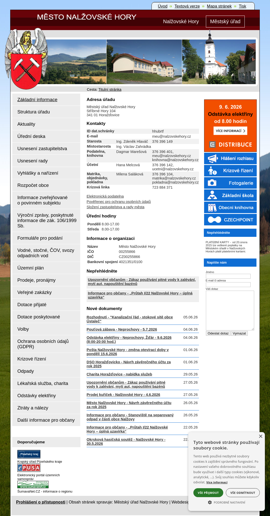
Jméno (210, 272)
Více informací (217, 482)
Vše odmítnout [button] (242, 493)
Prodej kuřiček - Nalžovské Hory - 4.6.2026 (123, 395)
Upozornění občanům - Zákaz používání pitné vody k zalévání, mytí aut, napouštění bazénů (126, 384)
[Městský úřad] (225, 22)
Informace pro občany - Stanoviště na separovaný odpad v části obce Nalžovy (130, 417)
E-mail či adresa (216, 280)
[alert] (226, 471)
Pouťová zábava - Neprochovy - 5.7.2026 (122, 329)
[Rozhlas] (229, 164)
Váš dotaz (212, 288)
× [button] (260, 436)
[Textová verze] (187, 6)
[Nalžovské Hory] (181, 22)
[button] (226, 502)
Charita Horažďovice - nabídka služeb (119, 374)
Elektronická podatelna (105, 196)
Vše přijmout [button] (208, 493)
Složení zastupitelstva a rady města (115, 207)
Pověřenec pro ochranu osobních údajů (119, 202)
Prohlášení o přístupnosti (40, 502)
